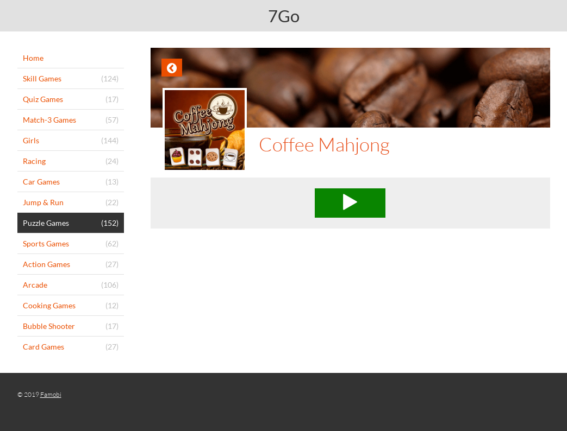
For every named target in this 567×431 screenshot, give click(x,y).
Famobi (50, 394)
